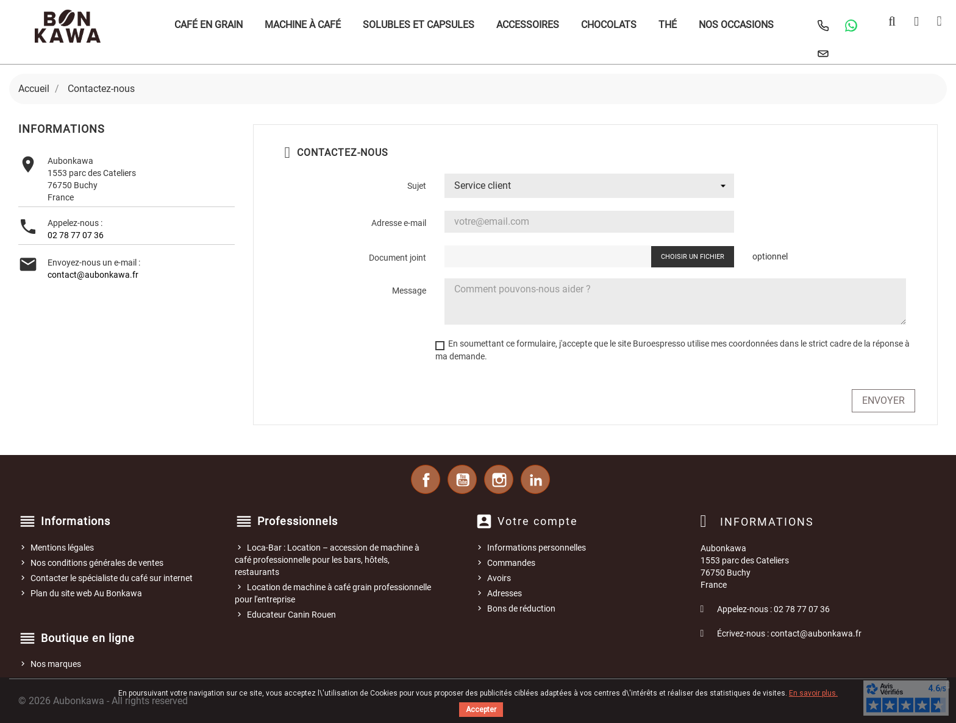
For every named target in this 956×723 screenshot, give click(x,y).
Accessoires (527, 24)
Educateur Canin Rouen (291, 614)
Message (409, 290)
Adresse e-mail (398, 223)
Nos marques (55, 664)
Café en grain (208, 24)
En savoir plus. (813, 693)
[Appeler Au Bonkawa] (823, 25)
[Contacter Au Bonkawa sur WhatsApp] (851, 25)
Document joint (397, 258)
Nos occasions (736, 24)
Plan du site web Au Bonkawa (86, 593)
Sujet (416, 186)
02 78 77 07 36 (76, 235)
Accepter (481, 709)
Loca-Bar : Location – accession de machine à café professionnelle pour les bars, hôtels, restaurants (327, 560)
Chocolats (609, 24)
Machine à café (303, 24)
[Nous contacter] (823, 53)
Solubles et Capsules (418, 24)
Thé (667, 24)
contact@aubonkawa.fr (93, 275)
